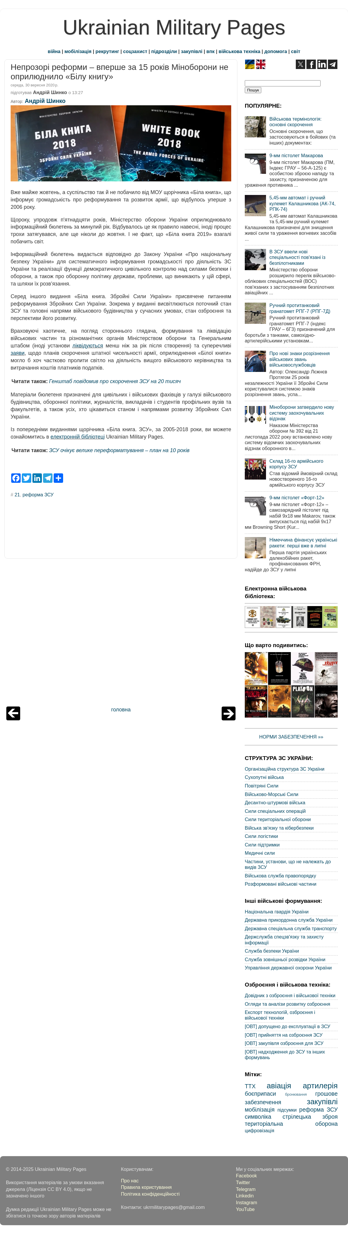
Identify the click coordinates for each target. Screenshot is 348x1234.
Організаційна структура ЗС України (284, 769)
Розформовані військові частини (280, 884)
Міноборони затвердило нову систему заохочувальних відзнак (301, 412)
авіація (279, 1086)
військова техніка (239, 51)
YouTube (245, 1209)
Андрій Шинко (45, 101)
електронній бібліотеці (77, 437)
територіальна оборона (291, 1123)
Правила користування (146, 1187)
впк (210, 51)
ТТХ (250, 1086)
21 (17, 494)
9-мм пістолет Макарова (296, 155)
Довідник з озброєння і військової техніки (290, 995)
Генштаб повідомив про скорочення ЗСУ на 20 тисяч (115, 381)
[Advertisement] (121, 633)
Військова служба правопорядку (280, 875)
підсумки (287, 1109)
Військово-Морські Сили (271, 794)
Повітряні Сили (261, 785)
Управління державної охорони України (288, 967)
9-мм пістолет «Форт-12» (296, 497)
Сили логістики (261, 836)
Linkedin (245, 1195)
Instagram (246, 1202)
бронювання (296, 1094)
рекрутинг (107, 51)
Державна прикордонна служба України (289, 920)
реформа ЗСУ (38, 494)
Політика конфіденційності (150, 1194)
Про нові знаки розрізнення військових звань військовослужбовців (299, 359)
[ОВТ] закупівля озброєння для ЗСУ (284, 1043)
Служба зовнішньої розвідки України (285, 959)
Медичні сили (260, 853)
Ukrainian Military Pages (174, 27)
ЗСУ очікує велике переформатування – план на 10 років (119, 450)
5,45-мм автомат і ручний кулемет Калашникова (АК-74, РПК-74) (302, 203)
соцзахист (135, 51)
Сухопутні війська (264, 777)
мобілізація (78, 51)
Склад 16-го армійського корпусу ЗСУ (296, 463)
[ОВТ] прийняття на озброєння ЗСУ (284, 1035)
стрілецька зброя (310, 1116)
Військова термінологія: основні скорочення (295, 121)
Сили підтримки (262, 844)
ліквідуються (88, 346)
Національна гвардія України (276, 911)
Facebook (246, 1175)
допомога (275, 51)
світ (295, 51)
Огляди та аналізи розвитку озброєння (287, 1004)
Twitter (243, 1182)
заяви (17, 353)
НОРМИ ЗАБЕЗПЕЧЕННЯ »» (291, 736)
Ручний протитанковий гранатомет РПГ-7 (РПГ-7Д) (299, 308)
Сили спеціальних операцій (275, 811)
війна (54, 51)
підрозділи (164, 51)
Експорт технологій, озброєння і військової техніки (280, 1015)
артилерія (320, 1086)
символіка (258, 1116)
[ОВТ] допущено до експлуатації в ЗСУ (287, 1026)
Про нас (130, 1180)
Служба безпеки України (272, 951)
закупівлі (192, 51)
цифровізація (259, 1130)
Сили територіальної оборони (278, 819)
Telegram (246, 1189)
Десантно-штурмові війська (275, 802)
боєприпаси (260, 1093)
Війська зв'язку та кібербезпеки (279, 828)
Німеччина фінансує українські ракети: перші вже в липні (303, 542)
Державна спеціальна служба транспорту (291, 928)
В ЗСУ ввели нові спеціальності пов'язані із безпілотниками (297, 257)
